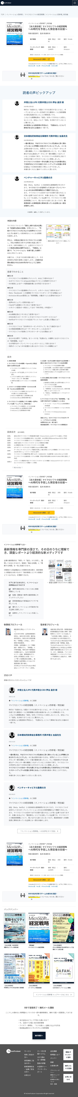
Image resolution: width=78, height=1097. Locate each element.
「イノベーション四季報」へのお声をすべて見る (39, 831)
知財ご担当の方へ (29, 1055)
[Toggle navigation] (74, 2)
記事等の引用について (55, 1080)
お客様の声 (54, 1065)
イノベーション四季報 (14, 14)
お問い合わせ (68, 1078)
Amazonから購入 (41, 59)
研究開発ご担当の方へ (29, 1061)
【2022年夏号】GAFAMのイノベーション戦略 (62, 987)
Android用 (54, 66)
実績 (52, 1062)
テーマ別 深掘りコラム (41, 1052)
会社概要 (53, 1051)
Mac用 (38, 66)
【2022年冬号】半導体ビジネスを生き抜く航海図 (14, 987)
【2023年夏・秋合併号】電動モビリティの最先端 (11, 946)
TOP (2, 14)
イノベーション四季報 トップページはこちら (54, 994)
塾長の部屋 (41, 1063)
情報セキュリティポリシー (55, 1076)
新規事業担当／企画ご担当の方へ (29, 1069)
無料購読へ (39, 1035)
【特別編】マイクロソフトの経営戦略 (36, 946)
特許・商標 (53, 1084)
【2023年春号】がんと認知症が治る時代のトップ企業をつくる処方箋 (63, 947)
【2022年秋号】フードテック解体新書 (35, 987)
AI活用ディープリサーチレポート (42, 1069)
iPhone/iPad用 (46, 66)
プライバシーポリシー (55, 1071)
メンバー (53, 1058)
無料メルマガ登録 (68, 1067)
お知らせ (27, 1075)
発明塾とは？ (55, 1054)
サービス (27, 1051)
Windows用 (31, 66)
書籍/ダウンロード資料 (68, 1054)
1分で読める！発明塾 (41, 1058)
